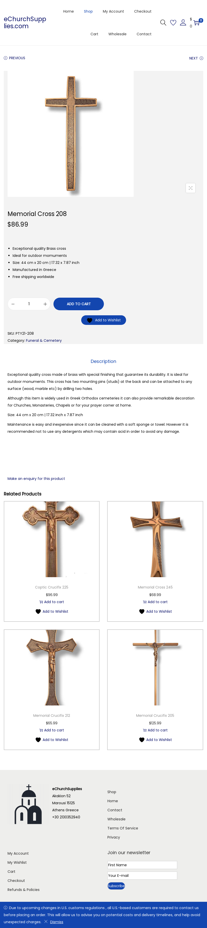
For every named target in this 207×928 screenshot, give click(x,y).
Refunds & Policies (24, 889)
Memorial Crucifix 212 (51, 715)
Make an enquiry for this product (36, 478)
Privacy (113, 837)
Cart (11, 871)
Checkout (16, 880)
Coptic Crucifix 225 (51, 587)
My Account (18, 853)
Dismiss (53, 921)
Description (103, 361)
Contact (114, 809)
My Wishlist (17, 862)
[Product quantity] (29, 303)
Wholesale (116, 818)
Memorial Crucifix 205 (155, 715)
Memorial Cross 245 (155, 587)
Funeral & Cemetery (44, 340)
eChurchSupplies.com (25, 22)
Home (112, 800)
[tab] (103, 361)
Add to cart (79, 303)
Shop (111, 791)
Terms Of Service (122, 827)
